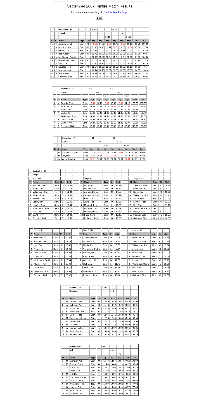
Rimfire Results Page (115, 12)
